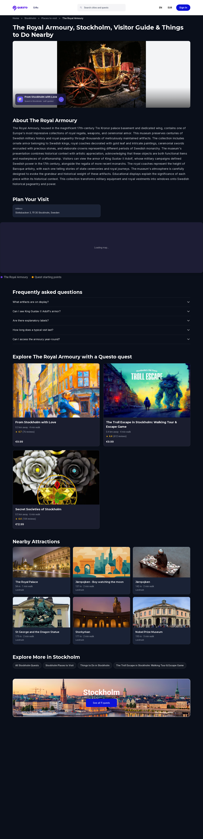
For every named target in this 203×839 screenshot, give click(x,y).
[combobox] (102, 7)
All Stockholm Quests (27, 665)
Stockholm (30, 18)
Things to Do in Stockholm (94, 665)
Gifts (35, 7)
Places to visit (49, 18)
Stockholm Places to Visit (60, 665)
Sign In (183, 7)
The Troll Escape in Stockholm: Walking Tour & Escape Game (150, 665)
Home (16, 18)
